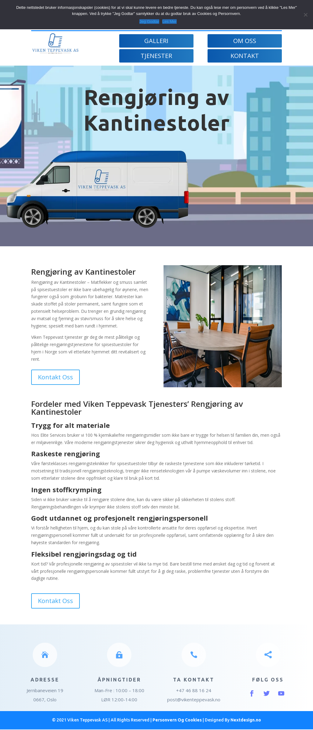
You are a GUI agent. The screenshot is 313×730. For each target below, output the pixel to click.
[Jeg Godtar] (305, 15)
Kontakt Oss (55, 377)
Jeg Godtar (149, 21)
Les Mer (169, 21)
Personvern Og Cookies (177, 719)
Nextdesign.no (245, 719)
